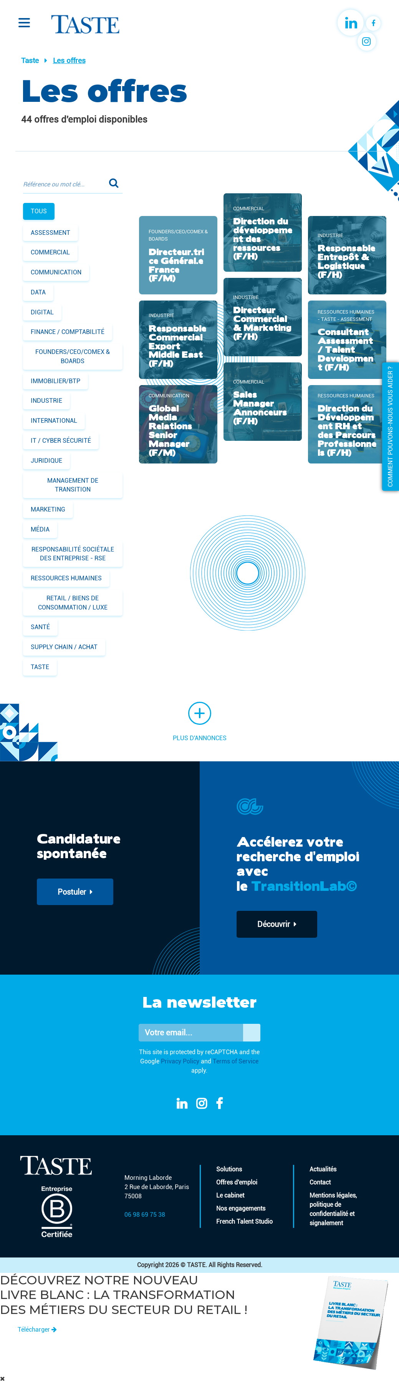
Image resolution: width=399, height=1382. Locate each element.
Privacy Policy (180, 1061)
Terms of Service (235, 1061)
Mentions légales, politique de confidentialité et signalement (333, 1209)
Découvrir (277, 924)
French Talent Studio (244, 1221)
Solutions (229, 1169)
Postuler (75, 892)
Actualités (323, 1169)
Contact (320, 1182)
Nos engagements (240, 1208)
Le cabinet (230, 1195)
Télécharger (37, 1329)
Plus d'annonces (200, 722)
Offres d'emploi (236, 1182)
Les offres (69, 60)
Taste (30, 60)
